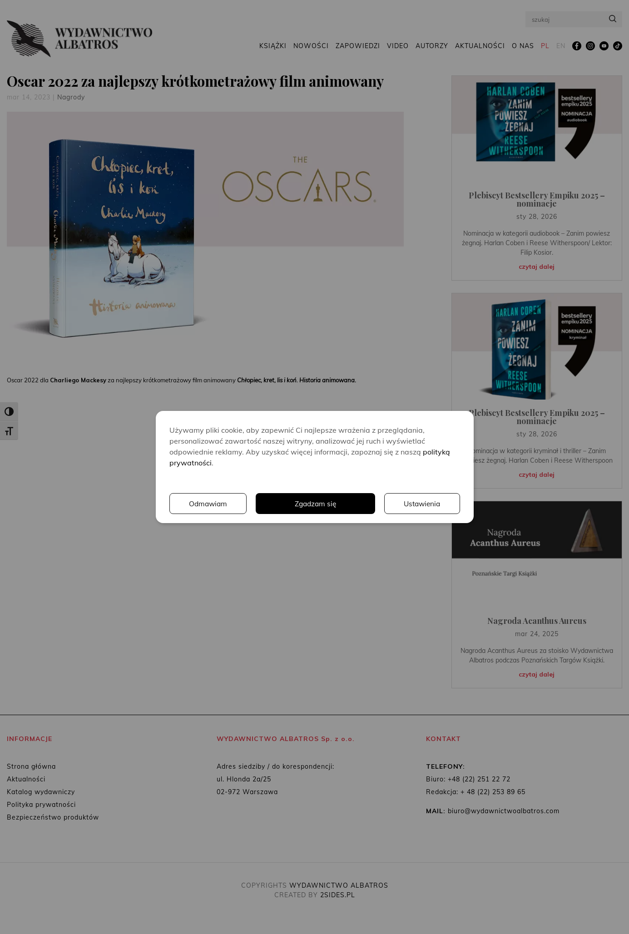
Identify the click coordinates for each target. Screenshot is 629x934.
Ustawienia (334, 503)
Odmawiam (421, 503)
